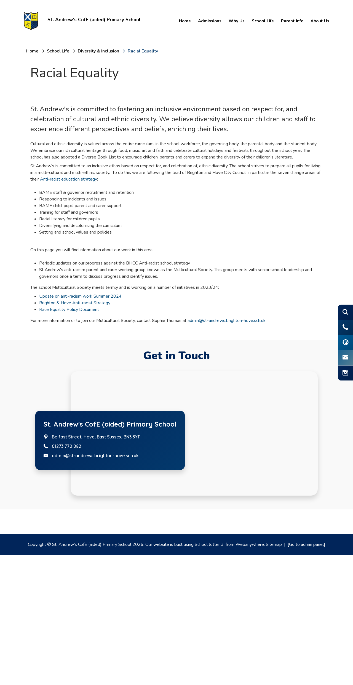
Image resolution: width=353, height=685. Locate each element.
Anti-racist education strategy (68, 309)
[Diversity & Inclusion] (98, 51)
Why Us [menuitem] (236, 21)
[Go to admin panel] (306, 675)
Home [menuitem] (184, 21)
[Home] (32, 51)
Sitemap (274, 675)
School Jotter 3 (209, 675)
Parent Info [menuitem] (291, 21)
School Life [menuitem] (262, 21)
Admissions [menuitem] (209, 21)
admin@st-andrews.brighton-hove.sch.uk (227, 451)
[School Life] (58, 51)
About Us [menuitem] (319, 21)
